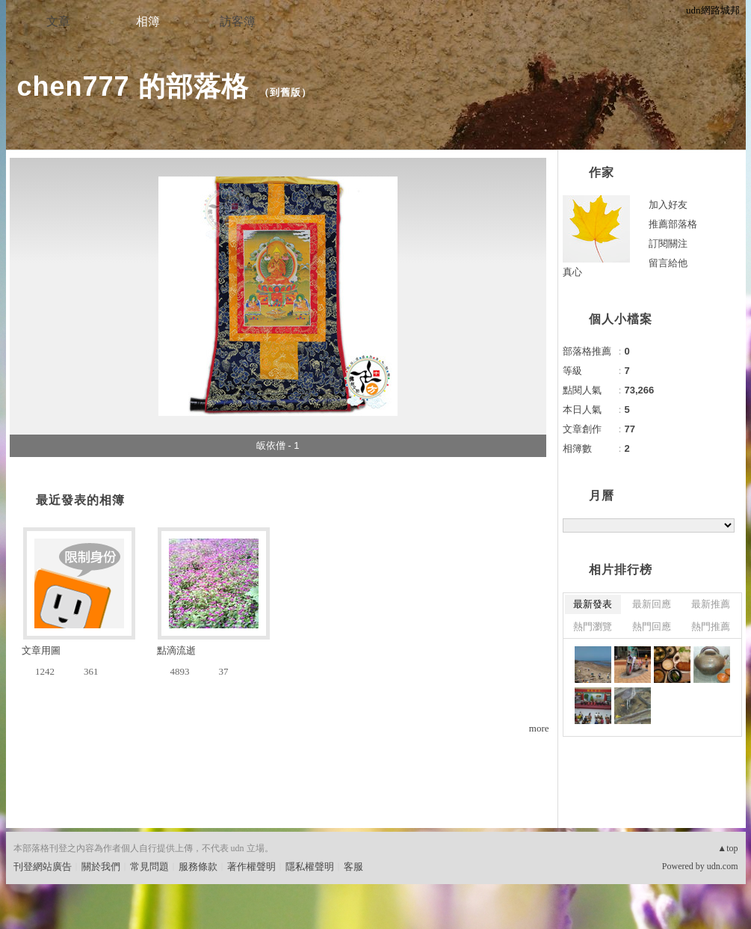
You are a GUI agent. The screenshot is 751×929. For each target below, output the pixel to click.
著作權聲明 (251, 866)
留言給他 (668, 263)
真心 (572, 272)
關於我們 (100, 866)
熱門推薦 (710, 626)
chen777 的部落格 (133, 86)
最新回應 (651, 604)
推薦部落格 (673, 224)
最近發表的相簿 (80, 500)
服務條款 (198, 866)
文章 (58, 21)
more (539, 728)
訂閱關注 (668, 243)
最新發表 (592, 604)
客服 (353, 866)
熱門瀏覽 (592, 626)
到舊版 (285, 92)
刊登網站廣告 (42, 866)
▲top (727, 848)
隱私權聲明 (309, 866)
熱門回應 (651, 626)
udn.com (722, 866)
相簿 (148, 21)
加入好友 (668, 204)
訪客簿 (238, 21)
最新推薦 (710, 604)
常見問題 (149, 866)
